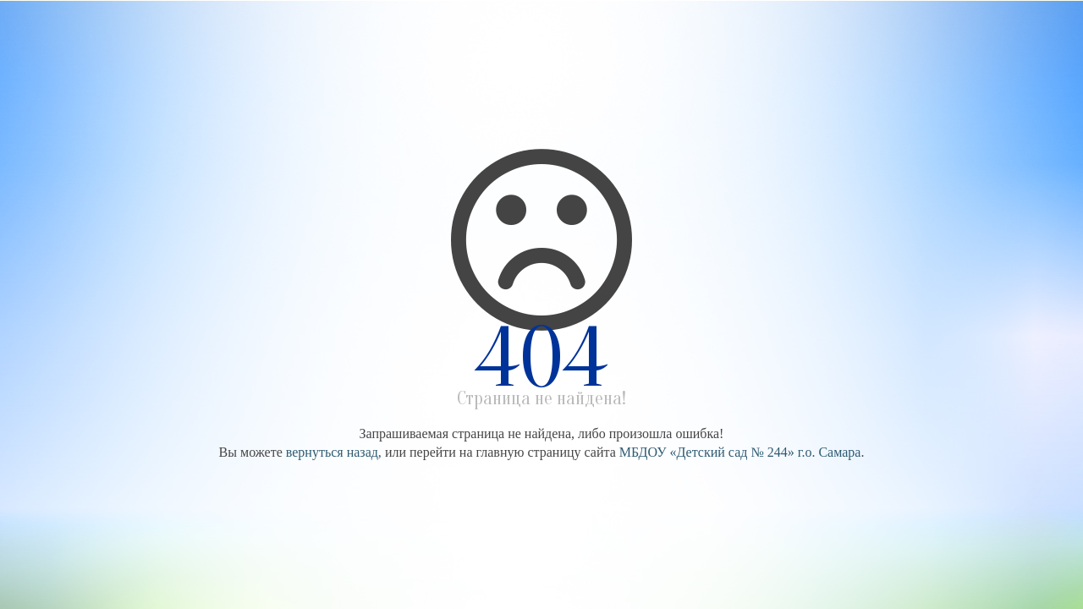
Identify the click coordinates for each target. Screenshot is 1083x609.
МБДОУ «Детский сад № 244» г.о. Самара (740, 452)
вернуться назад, (334, 452)
